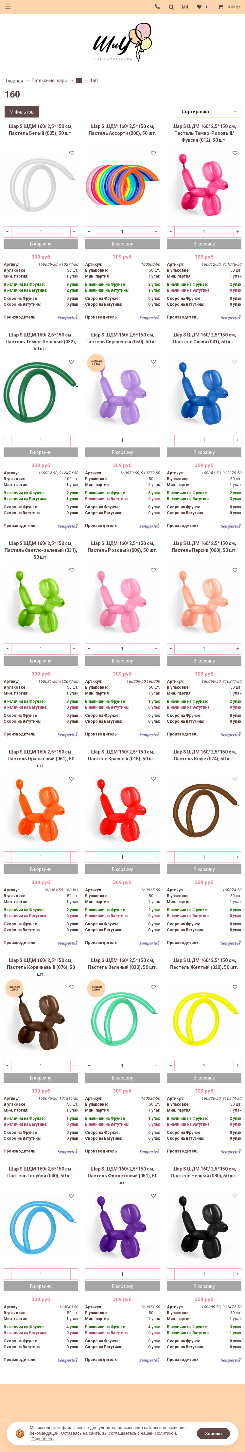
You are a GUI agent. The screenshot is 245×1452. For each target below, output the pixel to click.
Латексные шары (49, 80)
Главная (14, 80)
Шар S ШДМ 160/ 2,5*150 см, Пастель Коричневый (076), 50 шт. (41, 967)
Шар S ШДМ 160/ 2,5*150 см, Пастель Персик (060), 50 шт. (204, 547)
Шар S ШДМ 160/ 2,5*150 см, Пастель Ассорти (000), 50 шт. (122, 130)
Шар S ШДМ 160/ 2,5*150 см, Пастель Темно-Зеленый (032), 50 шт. (41, 341)
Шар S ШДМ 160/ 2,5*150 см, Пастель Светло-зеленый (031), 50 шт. (41, 550)
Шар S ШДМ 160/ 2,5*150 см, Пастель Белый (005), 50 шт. (41, 130)
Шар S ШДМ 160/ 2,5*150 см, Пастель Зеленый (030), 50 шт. (122, 964)
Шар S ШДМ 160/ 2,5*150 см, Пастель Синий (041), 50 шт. (204, 338)
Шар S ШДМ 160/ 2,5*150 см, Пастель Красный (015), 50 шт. (122, 755)
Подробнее (42, 1438)
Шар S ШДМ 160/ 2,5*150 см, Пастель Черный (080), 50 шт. (204, 1172)
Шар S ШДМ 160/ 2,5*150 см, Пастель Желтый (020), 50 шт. (204, 964)
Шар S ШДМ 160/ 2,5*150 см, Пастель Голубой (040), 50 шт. (41, 1172)
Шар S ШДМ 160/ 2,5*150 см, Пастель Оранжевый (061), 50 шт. (41, 758)
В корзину (40, 243)
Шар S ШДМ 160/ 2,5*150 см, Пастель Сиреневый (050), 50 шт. (122, 338)
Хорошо (213, 1433)
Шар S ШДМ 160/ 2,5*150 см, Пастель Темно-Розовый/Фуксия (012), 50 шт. (204, 133)
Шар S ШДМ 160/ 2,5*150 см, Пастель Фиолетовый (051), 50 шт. (122, 1175)
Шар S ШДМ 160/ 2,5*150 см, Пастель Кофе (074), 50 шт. (204, 755)
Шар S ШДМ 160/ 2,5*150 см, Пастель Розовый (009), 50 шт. (122, 547)
